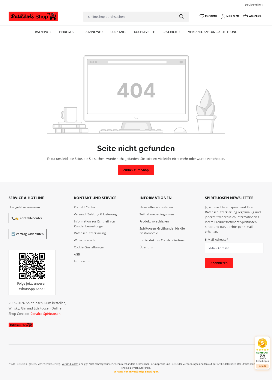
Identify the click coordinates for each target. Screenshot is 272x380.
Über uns (146, 247)
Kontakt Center (84, 207)
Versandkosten (70, 363)
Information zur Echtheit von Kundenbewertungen (94, 223)
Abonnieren (219, 263)
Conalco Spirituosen (45, 313)
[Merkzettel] (208, 16)
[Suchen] (181, 17)
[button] (262, 347)
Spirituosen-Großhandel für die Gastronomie (162, 230)
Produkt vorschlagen (154, 221)
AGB (77, 254)
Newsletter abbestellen (156, 207)
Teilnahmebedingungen (157, 214)
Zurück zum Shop (136, 170)
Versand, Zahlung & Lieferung (95, 214)
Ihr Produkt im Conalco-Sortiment (164, 240)
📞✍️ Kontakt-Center (26, 218)
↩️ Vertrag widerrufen (27, 234)
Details (262, 363)
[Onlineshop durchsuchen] (128, 17)
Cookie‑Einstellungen (89, 247)
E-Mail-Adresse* (216, 239)
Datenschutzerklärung (90, 233)
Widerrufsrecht (85, 240)
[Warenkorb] (252, 16)
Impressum (82, 261)
